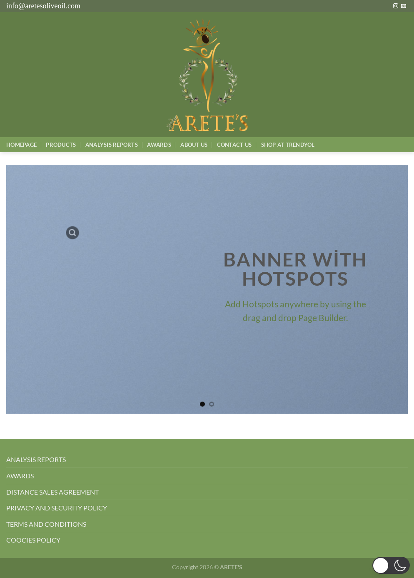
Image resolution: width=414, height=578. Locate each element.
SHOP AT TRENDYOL (288, 144)
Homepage (21, 144)
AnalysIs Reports (111, 144)
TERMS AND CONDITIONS (46, 524)
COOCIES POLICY (33, 540)
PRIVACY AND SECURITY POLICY (56, 508)
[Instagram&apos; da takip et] (395, 6)
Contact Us (234, 144)
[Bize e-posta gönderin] (403, 6)
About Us (193, 144)
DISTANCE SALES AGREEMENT (52, 492)
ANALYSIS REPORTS (36, 459)
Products (61, 144)
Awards (159, 144)
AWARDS (20, 476)
